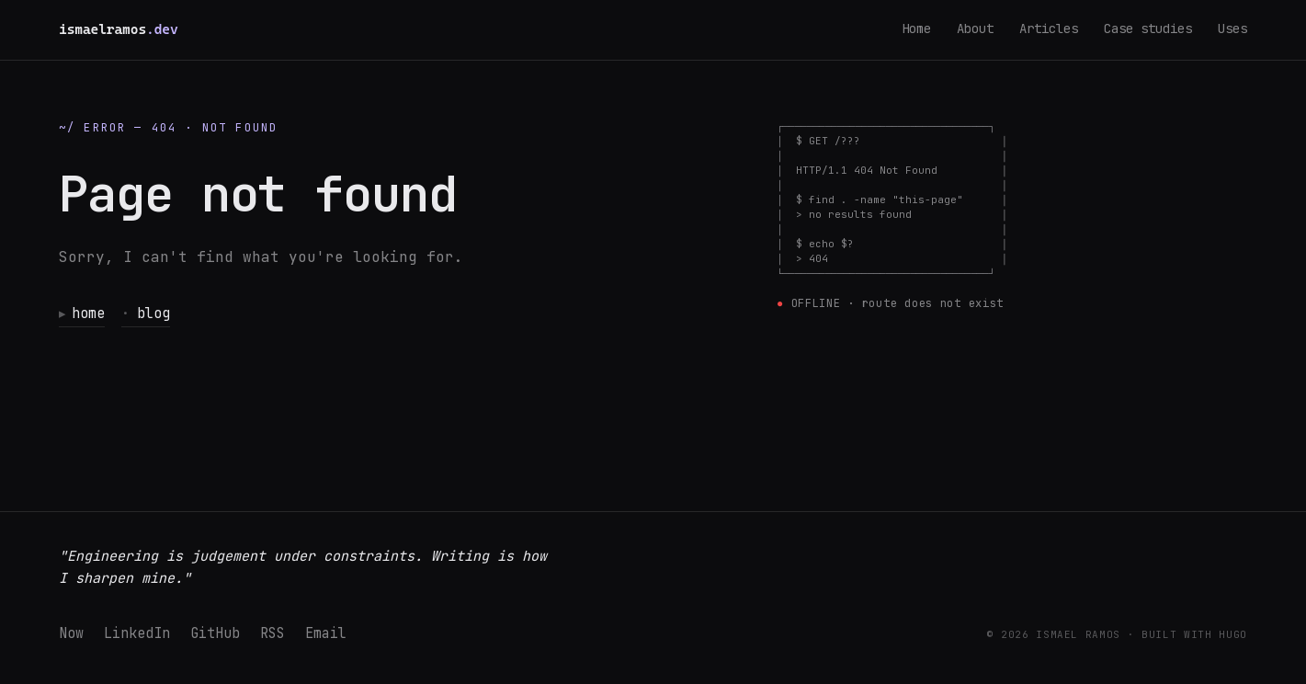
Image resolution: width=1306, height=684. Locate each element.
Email (325, 633)
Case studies (1148, 28)
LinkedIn (137, 633)
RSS (272, 633)
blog (146, 313)
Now (71, 633)
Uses (1232, 28)
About (975, 28)
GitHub (215, 633)
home (82, 313)
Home (916, 28)
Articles (1048, 28)
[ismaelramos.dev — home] (118, 30)
